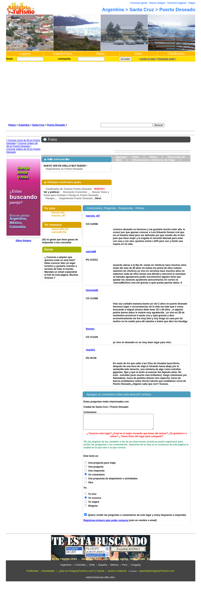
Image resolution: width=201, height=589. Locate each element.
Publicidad (32, 573)
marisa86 (91, 251)
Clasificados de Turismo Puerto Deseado (69, 188)
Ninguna (91, 508)
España (102, 567)
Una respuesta (94, 473)
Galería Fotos (62, 53)
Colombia (80, 567)
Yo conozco (92, 501)
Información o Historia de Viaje (153, 159)
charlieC (90, 349)
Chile (92, 567)
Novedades (48, 573)
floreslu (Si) (58, 212)
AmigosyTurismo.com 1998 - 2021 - (100, 580)
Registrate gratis (166, 58)
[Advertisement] (100, 91)
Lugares (24, 53)
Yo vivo (90, 497)
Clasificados (176, 53)
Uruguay (136, 567)
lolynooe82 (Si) (60, 229)
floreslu (90, 328)
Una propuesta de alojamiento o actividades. (111, 481)
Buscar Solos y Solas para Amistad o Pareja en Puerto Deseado (76, 194)
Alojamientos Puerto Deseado (76, 198)
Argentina (24, 125)
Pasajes (50, 198)
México (115, 567)
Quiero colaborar (117, 573)
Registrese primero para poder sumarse (106, 523)
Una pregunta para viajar (100, 465)
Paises (12, 125)
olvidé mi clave (148, 58)
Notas (100, 53)
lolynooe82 (92, 290)
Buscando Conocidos (75, 192)
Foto (135, 157)
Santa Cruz (38, 125)
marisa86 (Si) (59, 232)
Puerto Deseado (56, 125)
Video (138, 53)
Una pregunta (93, 469)
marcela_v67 (59, 215)
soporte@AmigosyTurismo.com (156, 573)
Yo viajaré (91, 504)
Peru (124, 567)
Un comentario (94, 477)
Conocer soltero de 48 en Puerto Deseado (22, 145)
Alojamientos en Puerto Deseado (64, 168)
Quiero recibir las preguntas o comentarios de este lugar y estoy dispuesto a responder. (137, 518)
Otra (88, 485)
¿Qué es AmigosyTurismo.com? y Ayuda (81, 573)
